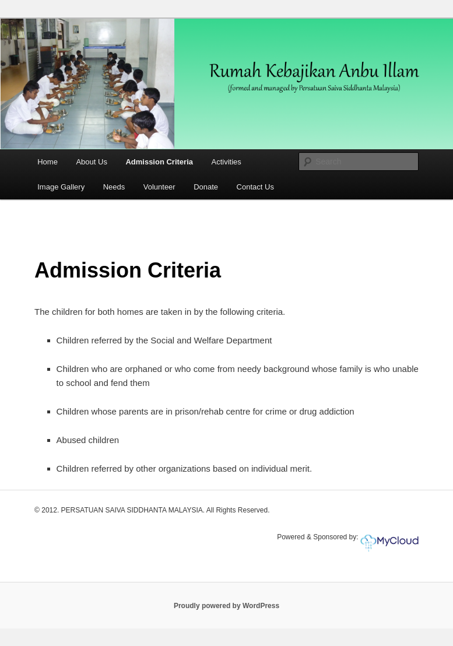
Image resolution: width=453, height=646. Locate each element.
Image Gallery (61, 186)
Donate (206, 186)
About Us (91, 161)
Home (47, 161)
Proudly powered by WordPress (226, 606)
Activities (226, 161)
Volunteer (159, 186)
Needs (114, 186)
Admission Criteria (159, 161)
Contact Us (255, 186)
